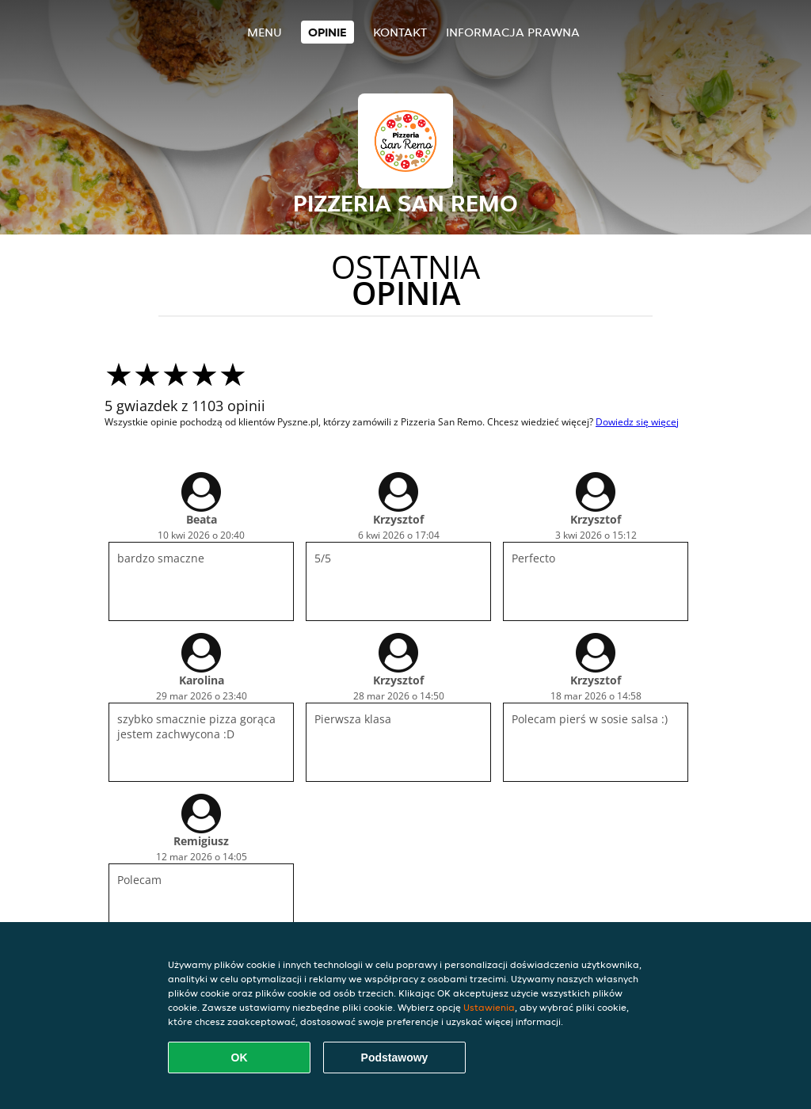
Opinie (327, 32)
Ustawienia (489, 1007)
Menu (264, 32)
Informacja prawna (513, 32)
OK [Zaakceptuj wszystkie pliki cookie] (239, 1057)
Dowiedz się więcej (637, 422)
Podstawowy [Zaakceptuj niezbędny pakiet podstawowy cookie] (394, 1057)
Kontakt (400, 32)
